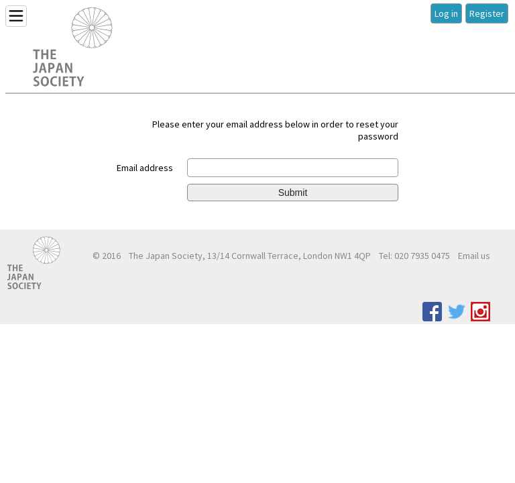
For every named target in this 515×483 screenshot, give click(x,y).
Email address (145, 168)
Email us (474, 256)
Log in (446, 13)
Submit (293, 192)
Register (486, 13)
